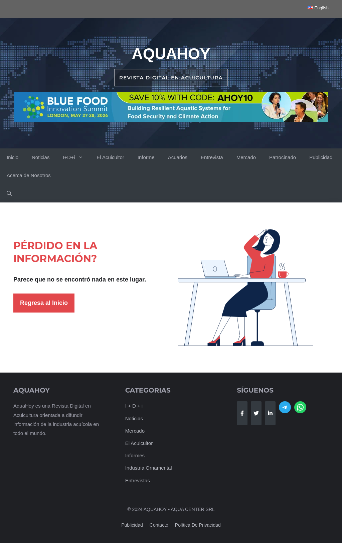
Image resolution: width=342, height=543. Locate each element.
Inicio (12, 157)
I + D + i (134, 406)
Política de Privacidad (198, 525)
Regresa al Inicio (44, 303)
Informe (146, 157)
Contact (158, 525)
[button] (9, 193)
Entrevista (212, 157)
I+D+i (76, 157)
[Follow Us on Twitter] (256, 413)
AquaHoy (171, 53)
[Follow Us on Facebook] (242, 413)
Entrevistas (137, 480)
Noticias (40, 157)
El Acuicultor (110, 157)
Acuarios (177, 157)
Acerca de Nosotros (29, 175)
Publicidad (320, 157)
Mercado (246, 157)
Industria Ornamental (148, 468)
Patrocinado (282, 157)
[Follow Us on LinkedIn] (270, 413)
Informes (135, 455)
